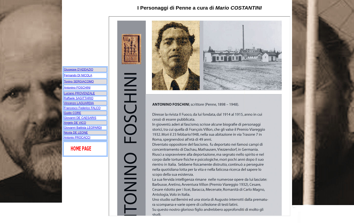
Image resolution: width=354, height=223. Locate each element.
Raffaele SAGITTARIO (78, 98)
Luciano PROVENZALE (79, 93)
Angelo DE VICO (75, 123)
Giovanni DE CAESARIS (80, 118)
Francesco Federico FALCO (82, 108)
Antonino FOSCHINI (77, 87)
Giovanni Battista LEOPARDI (83, 127)
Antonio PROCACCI (77, 137)
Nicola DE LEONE (76, 132)
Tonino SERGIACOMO (79, 81)
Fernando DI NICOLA (78, 75)
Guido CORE (72, 113)
